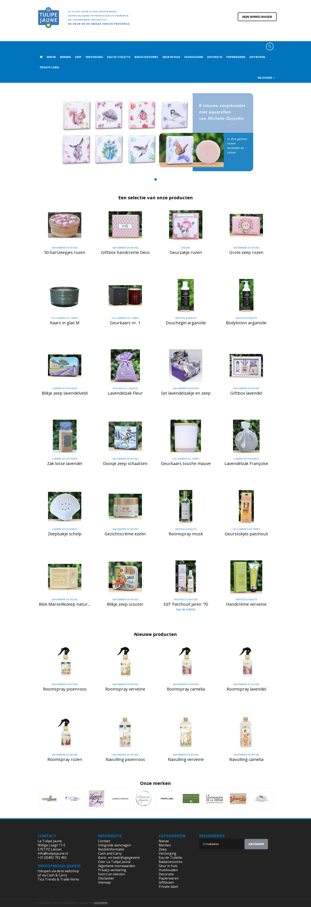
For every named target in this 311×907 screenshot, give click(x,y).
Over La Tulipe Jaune (114, 861)
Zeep (78, 57)
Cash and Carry (110, 853)
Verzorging (94, 57)
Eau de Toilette (118, 57)
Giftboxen (257, 57)
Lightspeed (101, 903)
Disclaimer (106, 878)
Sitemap (104, 882)
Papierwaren (235, 57)
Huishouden (193, 57)
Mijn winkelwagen (257, 17)
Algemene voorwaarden (116, 866)
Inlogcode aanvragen (114, 845)
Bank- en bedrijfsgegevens (119, 857)
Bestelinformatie (111, 849)
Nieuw (51, 57)
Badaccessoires (146, 57)
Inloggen (266, 77)
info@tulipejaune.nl (53, 853)
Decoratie (214, 57)
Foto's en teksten (111, 874)
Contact (104, 841)
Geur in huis (171, 57)
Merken (65, 57)
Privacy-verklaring (112, 870)
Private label (49, 67)
